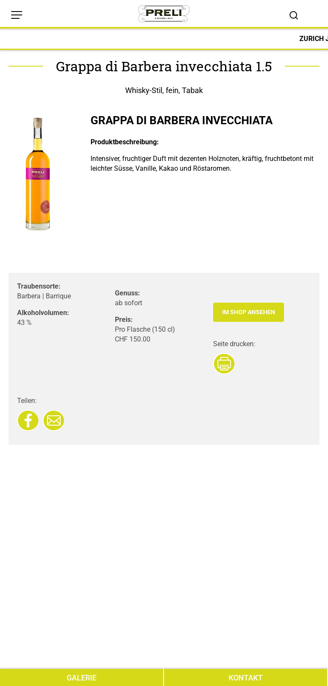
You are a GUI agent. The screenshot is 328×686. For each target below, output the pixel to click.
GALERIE (82, 677)
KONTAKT (245, 677)
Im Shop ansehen (248, 312)
